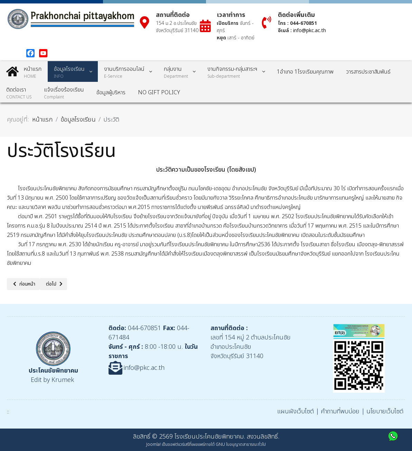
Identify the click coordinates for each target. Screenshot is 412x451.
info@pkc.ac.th (309, 30)
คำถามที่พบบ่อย (340, 411)
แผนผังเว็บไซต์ (295, 411)
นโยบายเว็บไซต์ (384, 411)
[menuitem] (24, 71)
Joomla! (153, 444)
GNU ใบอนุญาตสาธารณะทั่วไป (241, 444)
